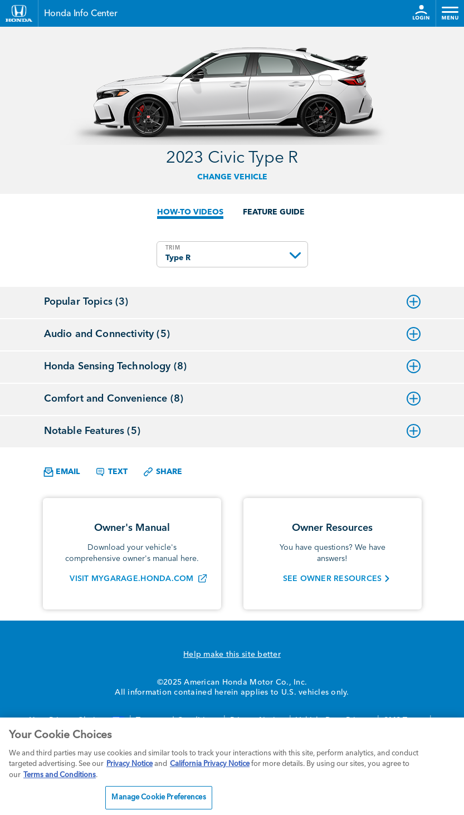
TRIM (172, 248)
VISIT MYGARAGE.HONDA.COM (131, 579)
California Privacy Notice (210, 764)
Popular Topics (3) (232, 302)
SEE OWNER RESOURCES (332, 579)
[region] (232, 766)
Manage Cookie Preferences (158, 797)
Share (162, 471)
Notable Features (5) (232, 431)
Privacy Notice (129, 764)
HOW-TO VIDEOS (190, 212)
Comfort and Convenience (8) (232, 399)
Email (61, 472)
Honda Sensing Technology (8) (232, 366)
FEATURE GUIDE (274, 212)
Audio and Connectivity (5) (232, 334)
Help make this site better (232, 654)
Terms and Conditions (59, 775)
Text (111, 471)
